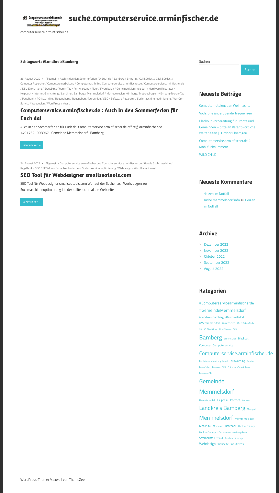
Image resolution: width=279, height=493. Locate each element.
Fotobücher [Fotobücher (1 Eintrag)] (204, 367)
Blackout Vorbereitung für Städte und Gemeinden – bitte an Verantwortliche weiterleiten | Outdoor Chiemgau (227, 127)
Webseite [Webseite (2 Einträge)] (223, 444)
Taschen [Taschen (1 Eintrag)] (229, 438)
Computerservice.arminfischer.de (122, 83)
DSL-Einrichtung (32, 88)
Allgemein (51, 78)
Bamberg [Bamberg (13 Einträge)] (210, 337)
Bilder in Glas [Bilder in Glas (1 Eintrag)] (230, 338)
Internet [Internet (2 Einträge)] (235, 400)
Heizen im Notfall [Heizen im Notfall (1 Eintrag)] (207, 400)
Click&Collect (163, 78)
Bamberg (118, 78)
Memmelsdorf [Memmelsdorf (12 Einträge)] (216, 417)
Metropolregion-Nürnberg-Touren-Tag (161, 93)
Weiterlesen (30, 145)
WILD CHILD (207, 154)
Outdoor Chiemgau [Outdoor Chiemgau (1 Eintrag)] (247, 426)
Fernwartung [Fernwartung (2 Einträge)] (237, 361)
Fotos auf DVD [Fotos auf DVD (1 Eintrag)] (219, 367)
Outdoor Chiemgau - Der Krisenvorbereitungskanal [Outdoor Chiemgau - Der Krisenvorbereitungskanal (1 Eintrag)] (223, 432)
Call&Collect (146, 78)
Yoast (66, 103)
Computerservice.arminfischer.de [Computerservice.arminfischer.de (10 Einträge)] (236, 353)
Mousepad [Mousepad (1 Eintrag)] (218, 426)
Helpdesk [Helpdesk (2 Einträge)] (222, 400)
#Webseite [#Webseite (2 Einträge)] (228, 323)
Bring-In (132, 78)
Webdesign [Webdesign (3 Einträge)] (207, 443)
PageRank (28, 98)
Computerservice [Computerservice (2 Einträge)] (223, 345)
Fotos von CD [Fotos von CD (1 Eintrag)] (205, 373)
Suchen (204, 61)
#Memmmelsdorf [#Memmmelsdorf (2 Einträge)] (209, 323)
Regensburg (62, 98)
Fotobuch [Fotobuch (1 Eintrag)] (251, 361)
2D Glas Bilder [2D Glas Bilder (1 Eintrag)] (248, 323)
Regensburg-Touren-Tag (86, 98)
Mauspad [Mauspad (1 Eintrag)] (251, 409)
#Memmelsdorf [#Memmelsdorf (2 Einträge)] (234, 317)
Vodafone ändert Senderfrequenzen (225, 113)
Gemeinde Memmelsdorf (131, 88)
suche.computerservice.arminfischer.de (143, 17)
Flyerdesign (107, 88)
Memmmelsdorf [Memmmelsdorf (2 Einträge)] (244, 418)
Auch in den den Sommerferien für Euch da (85, 78)
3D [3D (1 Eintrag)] (200, 329)
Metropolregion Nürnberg (122, 93)
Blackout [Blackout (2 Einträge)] (243, 338)
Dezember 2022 (216, 244)
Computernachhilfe (88, 83)
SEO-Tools (49, 168)
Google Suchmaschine (157, 163)
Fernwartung (81, 88)
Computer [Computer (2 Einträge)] (205, 345)
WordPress (53, 103)
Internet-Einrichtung (46, 93)
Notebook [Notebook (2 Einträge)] (230, 426)
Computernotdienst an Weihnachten (225, 105)
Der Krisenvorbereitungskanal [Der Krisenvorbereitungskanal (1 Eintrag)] (213, 361)
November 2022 (216, 250)
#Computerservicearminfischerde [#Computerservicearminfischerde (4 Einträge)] (226, 303)
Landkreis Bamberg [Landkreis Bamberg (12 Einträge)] (222, 407)
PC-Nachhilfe (45, 98)
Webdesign (38, 103)
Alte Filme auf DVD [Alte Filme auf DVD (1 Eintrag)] (228, 329)
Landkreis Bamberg (73, 93)
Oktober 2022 (214, 256)
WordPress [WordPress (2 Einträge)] (237, 444)
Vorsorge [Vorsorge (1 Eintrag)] (239, 438)
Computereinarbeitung (60, 83)
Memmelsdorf (95, 93)
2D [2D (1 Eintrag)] (238, 323)
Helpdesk (25, 93)
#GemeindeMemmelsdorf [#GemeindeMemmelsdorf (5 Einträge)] (222, 310)
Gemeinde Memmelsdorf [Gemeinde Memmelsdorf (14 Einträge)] (216, 386)
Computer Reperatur (32, 83)
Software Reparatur (123, 98)
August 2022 (213, 268)
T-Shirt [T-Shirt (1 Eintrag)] (219, 438)
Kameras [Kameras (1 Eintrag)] (246, 400)
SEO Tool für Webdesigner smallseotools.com (75, 174)
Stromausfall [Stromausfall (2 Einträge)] (207, 438)
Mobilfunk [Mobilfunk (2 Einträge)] (205, 426)
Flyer (95, 88)
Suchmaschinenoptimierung (154, 98)
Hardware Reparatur (161, 88)
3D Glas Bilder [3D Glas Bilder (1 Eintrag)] (210, 329)
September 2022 (216, 262)
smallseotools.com (68, 168)
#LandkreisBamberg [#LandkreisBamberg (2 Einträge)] (211, 317)
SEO (105, 98)
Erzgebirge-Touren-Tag (57, 88)
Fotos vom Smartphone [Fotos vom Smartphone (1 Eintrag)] (239, 367)
